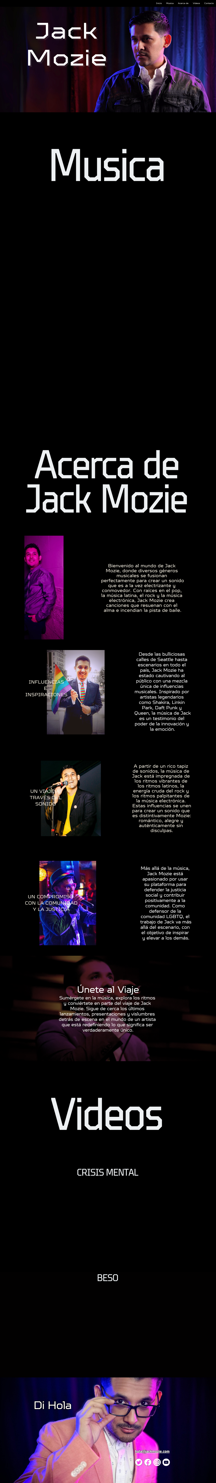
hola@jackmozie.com (152, 1451)
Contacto (209, 3)
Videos (196, 3)
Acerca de (183, 3)
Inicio (159, 3)
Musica (170, 3)
